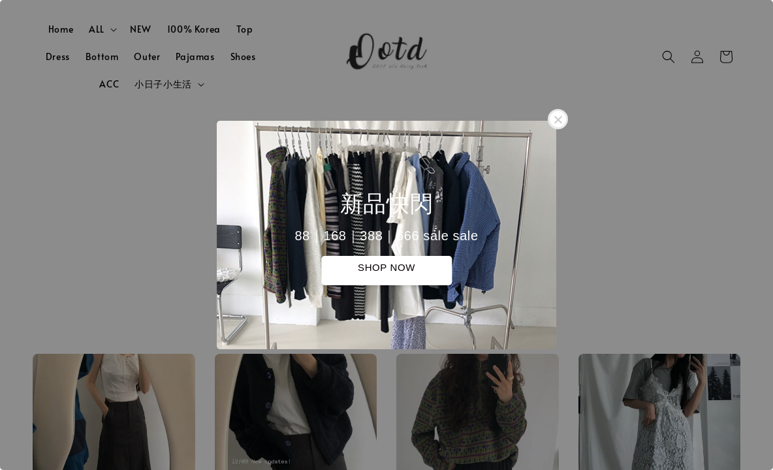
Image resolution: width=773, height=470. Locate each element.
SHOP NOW (386, 267)
